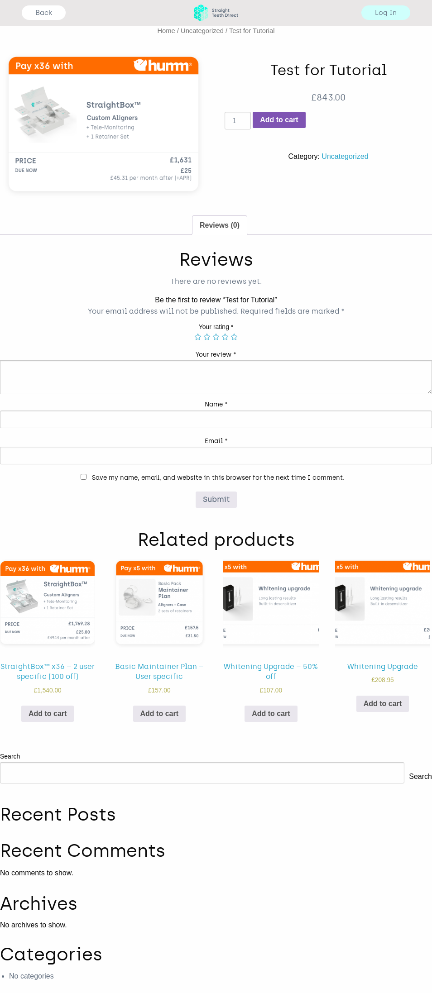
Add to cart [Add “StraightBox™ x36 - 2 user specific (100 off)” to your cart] (48, 713)
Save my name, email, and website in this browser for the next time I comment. (218, 478)
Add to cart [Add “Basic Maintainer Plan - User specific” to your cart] (159, 713)
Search (10, 756)
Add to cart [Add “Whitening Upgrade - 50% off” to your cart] (271, 713)
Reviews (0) (220, 225)
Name (216, 404)
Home (166, 30)
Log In (386, 13)
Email (216, 441)
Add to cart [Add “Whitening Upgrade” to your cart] (383, 703)
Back (43, 13)
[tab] (219, 225)
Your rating (216, 326)
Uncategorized (202, 30)
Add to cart (279, 120)
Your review (216, 354)
